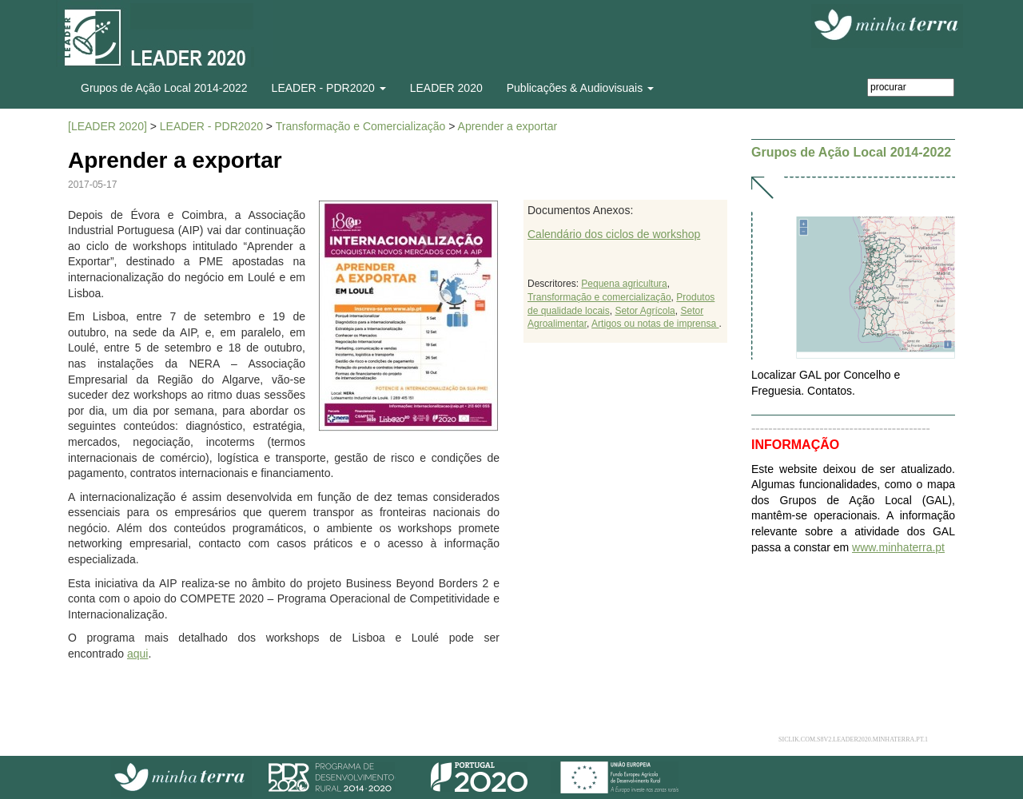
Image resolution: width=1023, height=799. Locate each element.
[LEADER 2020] (107, 126)
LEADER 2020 (446, 87)
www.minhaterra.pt (898, 547)
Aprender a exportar (508, 126)
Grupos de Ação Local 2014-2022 (164, 87)
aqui (137, 653)
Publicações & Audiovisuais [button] (580, 87)
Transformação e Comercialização (361, 126)
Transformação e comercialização (599, 297)
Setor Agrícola (645, 310)
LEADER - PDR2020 (211, 126)
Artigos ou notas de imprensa (654, 323)
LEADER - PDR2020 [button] (329, 87)
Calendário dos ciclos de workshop (613, 234)
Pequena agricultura (624, 283)
